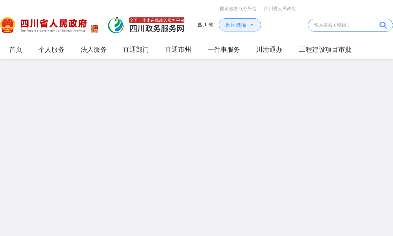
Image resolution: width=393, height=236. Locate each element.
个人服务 (51, 49)
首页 (15, 49)
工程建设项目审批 (325, 49)
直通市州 (178, 49)
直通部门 (136, 49)
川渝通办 (269, 49)
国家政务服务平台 (238, 8)
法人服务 (94, 49)
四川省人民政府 (280, 8)
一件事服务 (223, 49)
